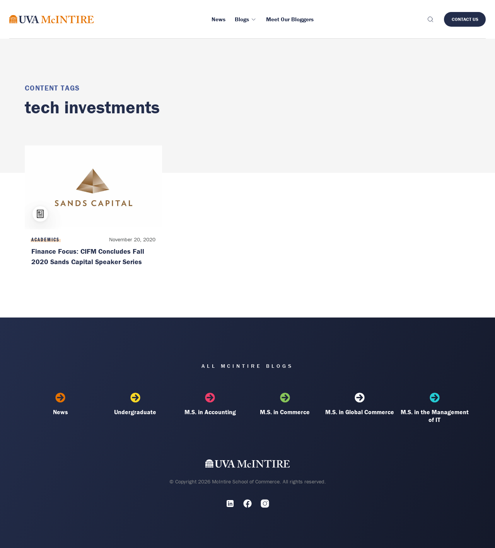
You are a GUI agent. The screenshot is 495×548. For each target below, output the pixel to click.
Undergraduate (135, 404)
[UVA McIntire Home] (247, 465)
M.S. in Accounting (210, 404)
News (60, 404)
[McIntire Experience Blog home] (51, 19)
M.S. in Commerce (285, 404)
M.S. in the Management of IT (434, 408)
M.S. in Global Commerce (359, 404)
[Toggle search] (430, 19)
